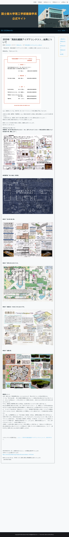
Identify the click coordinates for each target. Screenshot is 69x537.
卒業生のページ (56, 2)
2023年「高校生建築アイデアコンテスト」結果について (27, 41)
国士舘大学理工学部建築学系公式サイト (31, 534)
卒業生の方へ (62, 42)
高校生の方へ (19, 45)
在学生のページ (47, 2)
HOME (34, 2)
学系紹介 (40, 2)
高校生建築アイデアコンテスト (31, 45)
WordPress (51, 534)
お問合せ (63, 2)
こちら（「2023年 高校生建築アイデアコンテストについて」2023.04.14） (34, 437)
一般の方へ (62, 39)
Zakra (46, 534)
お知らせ (40, 45)
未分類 (61, 54)
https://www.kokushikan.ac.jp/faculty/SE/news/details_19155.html (18, 454)
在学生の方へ (62, 46)
